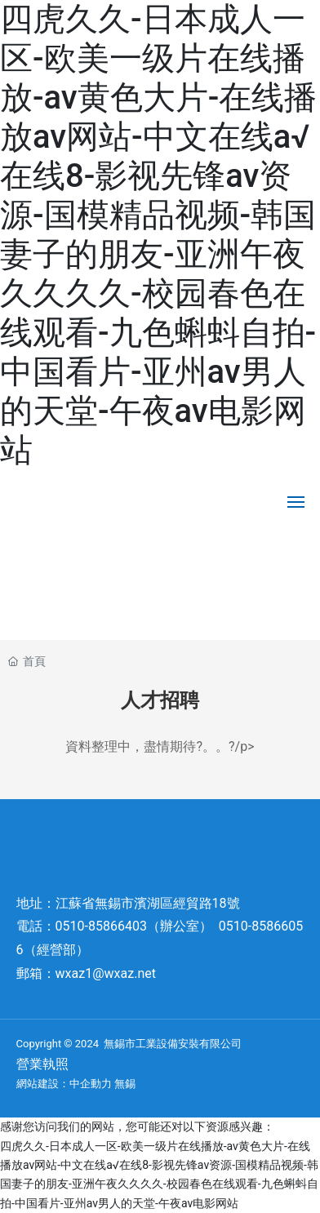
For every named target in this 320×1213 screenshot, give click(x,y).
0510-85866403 (101, 926)
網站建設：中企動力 (64, 1083)
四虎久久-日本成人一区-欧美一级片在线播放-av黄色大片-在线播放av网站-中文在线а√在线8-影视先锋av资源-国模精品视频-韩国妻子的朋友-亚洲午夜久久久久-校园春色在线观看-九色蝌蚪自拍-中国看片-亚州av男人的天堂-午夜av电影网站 (158, 234)
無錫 (125, 1083)
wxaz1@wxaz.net (106, 973)
